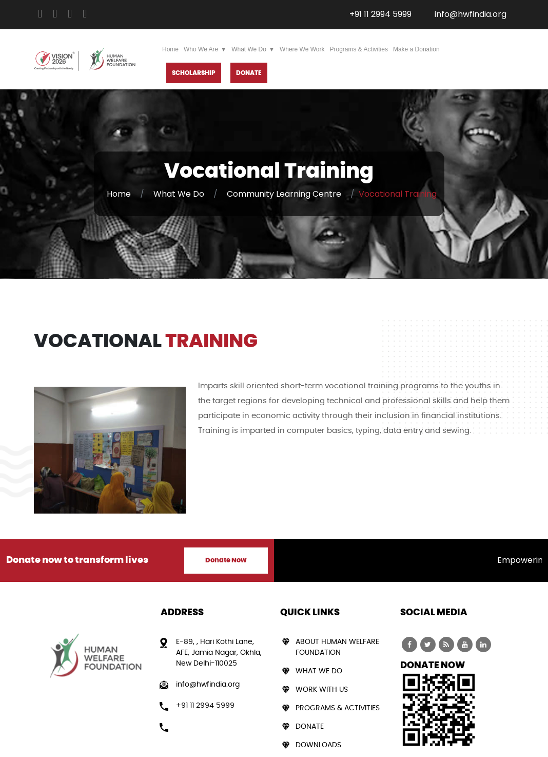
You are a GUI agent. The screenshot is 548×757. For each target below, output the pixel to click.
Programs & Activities (359, 49)
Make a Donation (416, 49)
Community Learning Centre (284, 194)
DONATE (249, 73)
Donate (310, 726)
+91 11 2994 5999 (380, 14)
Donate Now (226, 560)
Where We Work (302, 49)
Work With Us (322, 689)
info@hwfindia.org (470, 14)
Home (170, 49)
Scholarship (194, 73)
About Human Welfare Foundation (337, 647)
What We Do (248, 49)
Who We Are (201, 49)
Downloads (318, 745)
